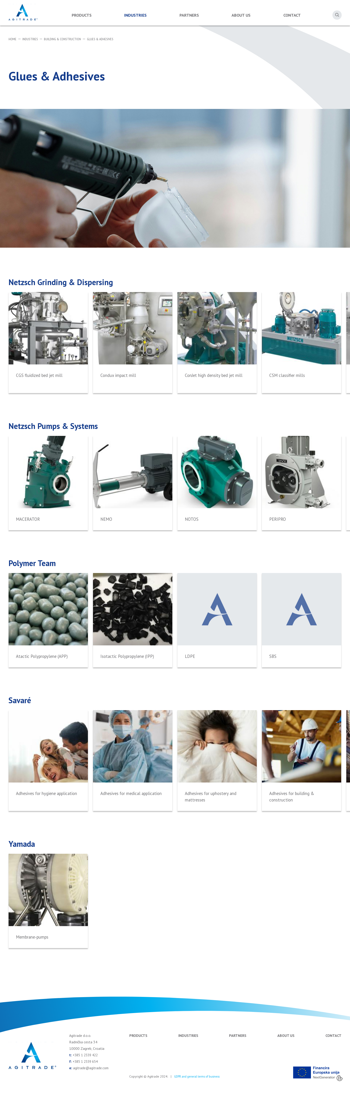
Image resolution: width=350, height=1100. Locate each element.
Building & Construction (67, 39)
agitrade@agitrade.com (91, 1075)
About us (241, 15)
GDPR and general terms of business (199, 1084)
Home (13, 39)
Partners (189, 15)
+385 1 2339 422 (86, 1062)
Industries (135, 15)
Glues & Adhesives (109, 39)
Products (82, 15)
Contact (292, 15)
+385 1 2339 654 (86, 1069)
